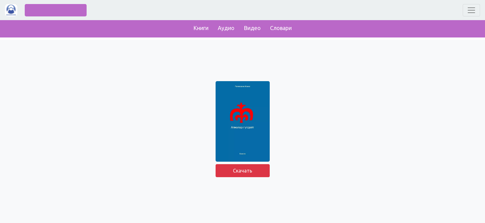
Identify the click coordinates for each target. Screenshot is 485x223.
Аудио (226, 28)
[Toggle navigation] (471, 10)
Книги (200, 28)
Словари (281, 28)
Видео (252, 28)
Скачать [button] (242, 170)
